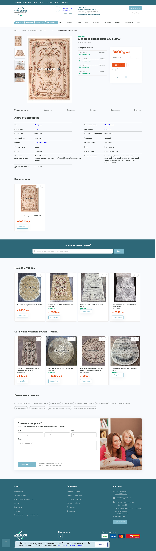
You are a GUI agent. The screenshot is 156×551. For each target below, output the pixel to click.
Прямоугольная (40, 142)
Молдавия (33, 30)
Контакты (65, 2)
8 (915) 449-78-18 (67, 10)
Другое (139, 22)
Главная (18, 2)
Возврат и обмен (73, 503)
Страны (69, 22)
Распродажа (52, 22)
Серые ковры (55, 403)
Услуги (42, 2)
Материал (108, 22)
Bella (52, 30)
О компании (27, 2)
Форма (78, 22)
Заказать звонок (67, 13)
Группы (60, 22)
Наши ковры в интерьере (23, 499)
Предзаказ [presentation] (115, 110)
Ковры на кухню (21, 408)
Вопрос (21, 439)
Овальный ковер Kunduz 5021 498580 (29, 305)
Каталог (19, 22)
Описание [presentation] (47, 110)
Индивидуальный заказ (75, 495)
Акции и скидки (20, 495)
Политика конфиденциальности (26, 515)
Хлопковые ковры (40, 403)
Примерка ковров (73, 491)
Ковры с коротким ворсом (121, 403)
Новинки (29, 22)
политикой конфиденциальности (50, 465)
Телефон (48, 431)
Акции (35, 2)
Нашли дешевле (118, 77)
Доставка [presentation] (71, 110)
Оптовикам (71, 507)
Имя (19, 431)
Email (73, 431)
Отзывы (17, 503)
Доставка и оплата (53, 2)
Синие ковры (68, 403)
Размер (117, 22)
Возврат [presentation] (138, 110)
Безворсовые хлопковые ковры (85, 408)
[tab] (21, 110)
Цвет (87, 22)
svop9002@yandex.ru (123, 498)
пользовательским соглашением (70, 545)
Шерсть (107, 129)
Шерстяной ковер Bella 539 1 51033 (29, 216)
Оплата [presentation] (93, 110)
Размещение (129, 22)
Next (20, 79)
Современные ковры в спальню (59, 408)
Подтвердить (101, 544)
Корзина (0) (136, 8)
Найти (119, 251)
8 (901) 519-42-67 (67, 9)
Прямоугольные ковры (84, 403)
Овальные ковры (102, 403)
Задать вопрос (27, 464)
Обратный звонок (120, 522)
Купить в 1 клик (133, 65)
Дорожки (39, 22)
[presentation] (34, 455)
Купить (120, 65)
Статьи (17, 511)
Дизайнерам (71, 511)
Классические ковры (23, 403)
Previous (20, 38)
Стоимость (96, 22)
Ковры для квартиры (38, 408)
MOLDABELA (43, 30)
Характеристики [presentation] (21, 110)
